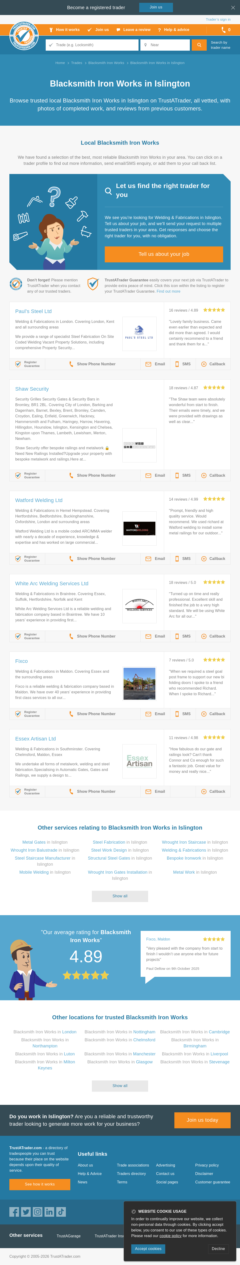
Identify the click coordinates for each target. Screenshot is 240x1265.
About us (85, 1165)
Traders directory (131, 1174)
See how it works (40, 1184)
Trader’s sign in (218, 19)
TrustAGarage (69, 1236)
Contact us (165, 1174)
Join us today (202, 1120)
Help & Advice (90, 1174)
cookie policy (171, 1236)
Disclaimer (204, 1174)
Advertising (165, 1165)
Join (156, 7)
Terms (122, 1182)
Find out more (168, 291)
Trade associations (133, 1165)
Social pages (167, 1182)
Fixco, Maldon (158, 939)
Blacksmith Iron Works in (45, 1032)
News (82, 1182)
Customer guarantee (212, 1182)
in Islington (45, 842)
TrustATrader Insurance (115, 1236)
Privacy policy (207, 1165)
